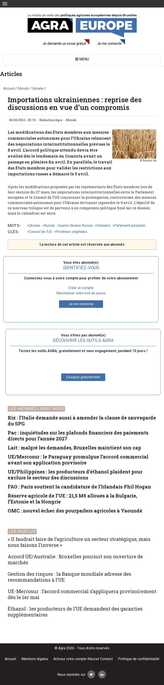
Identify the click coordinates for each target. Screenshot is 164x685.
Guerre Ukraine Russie (76, 225)
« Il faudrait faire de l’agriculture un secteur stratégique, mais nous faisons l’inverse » (79, 542)
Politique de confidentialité (138, 659)
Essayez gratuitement (83, 377)
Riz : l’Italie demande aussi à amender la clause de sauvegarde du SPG (82, 420)
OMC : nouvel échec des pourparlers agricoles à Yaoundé (75, 510)
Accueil (10, 659)
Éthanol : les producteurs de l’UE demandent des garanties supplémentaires (75, 611)
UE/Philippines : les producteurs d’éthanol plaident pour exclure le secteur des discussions (75, 474)
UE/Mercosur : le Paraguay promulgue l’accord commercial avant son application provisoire (78, 459)
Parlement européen (129, 225)
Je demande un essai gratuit (64, 43)
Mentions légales (34, 659)
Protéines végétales (71, 232)
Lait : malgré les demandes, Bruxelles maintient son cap (74, 447)
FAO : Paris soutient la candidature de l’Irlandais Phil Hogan (79, 486)
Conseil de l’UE (40, 232)
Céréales (103, 225)
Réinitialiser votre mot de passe (81, 293)
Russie (49, 225)
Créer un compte (81, 288)
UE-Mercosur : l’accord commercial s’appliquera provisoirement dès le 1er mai (82, 594)
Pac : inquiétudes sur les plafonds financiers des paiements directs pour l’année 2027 (78, 435)
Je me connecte (109, 43)
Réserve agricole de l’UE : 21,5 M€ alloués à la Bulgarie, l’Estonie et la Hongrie (72, 498)
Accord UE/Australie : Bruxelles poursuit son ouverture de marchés (75, 559)
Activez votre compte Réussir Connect (83, 659)
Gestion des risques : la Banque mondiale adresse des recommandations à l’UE (69, 577)
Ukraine (34, 225)
